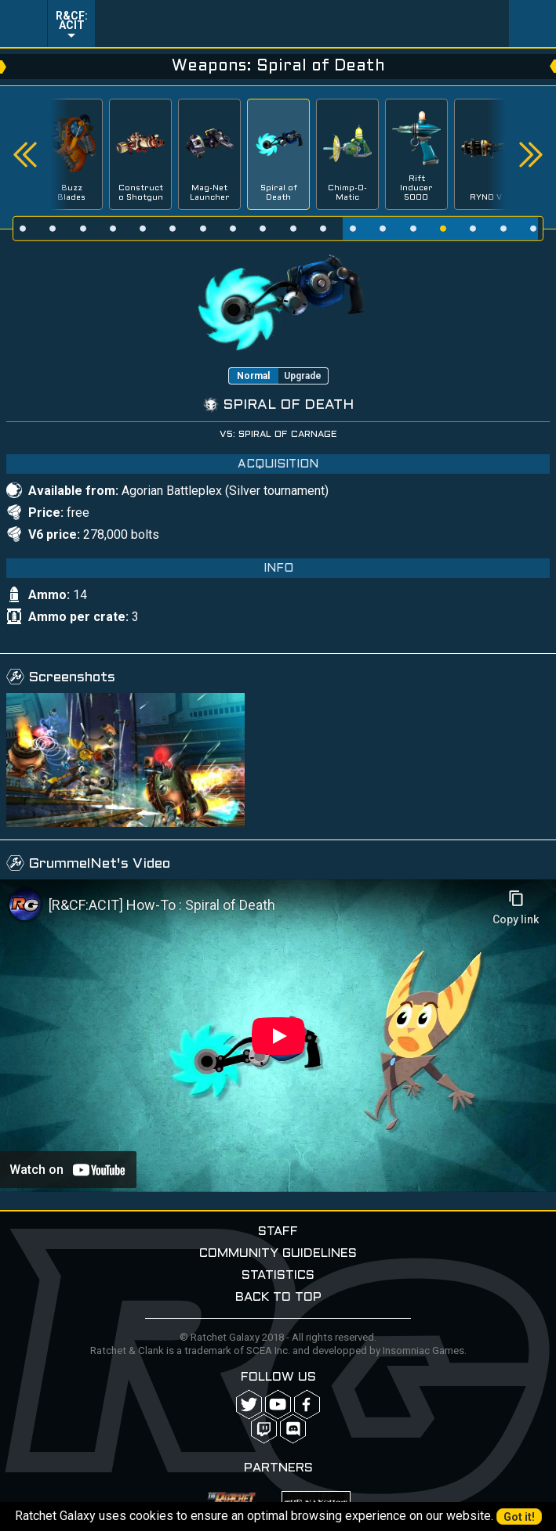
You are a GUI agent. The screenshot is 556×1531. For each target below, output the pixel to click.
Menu (23, 23)
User (532, 23)
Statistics (278, 1275)
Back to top (278, 1297)
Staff (278, 1231)
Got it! (519, 1517)
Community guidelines (278, 1253)
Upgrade (303, 375)
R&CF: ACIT (72, 20)
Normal (253, 375)
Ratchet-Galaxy (302, 23)
